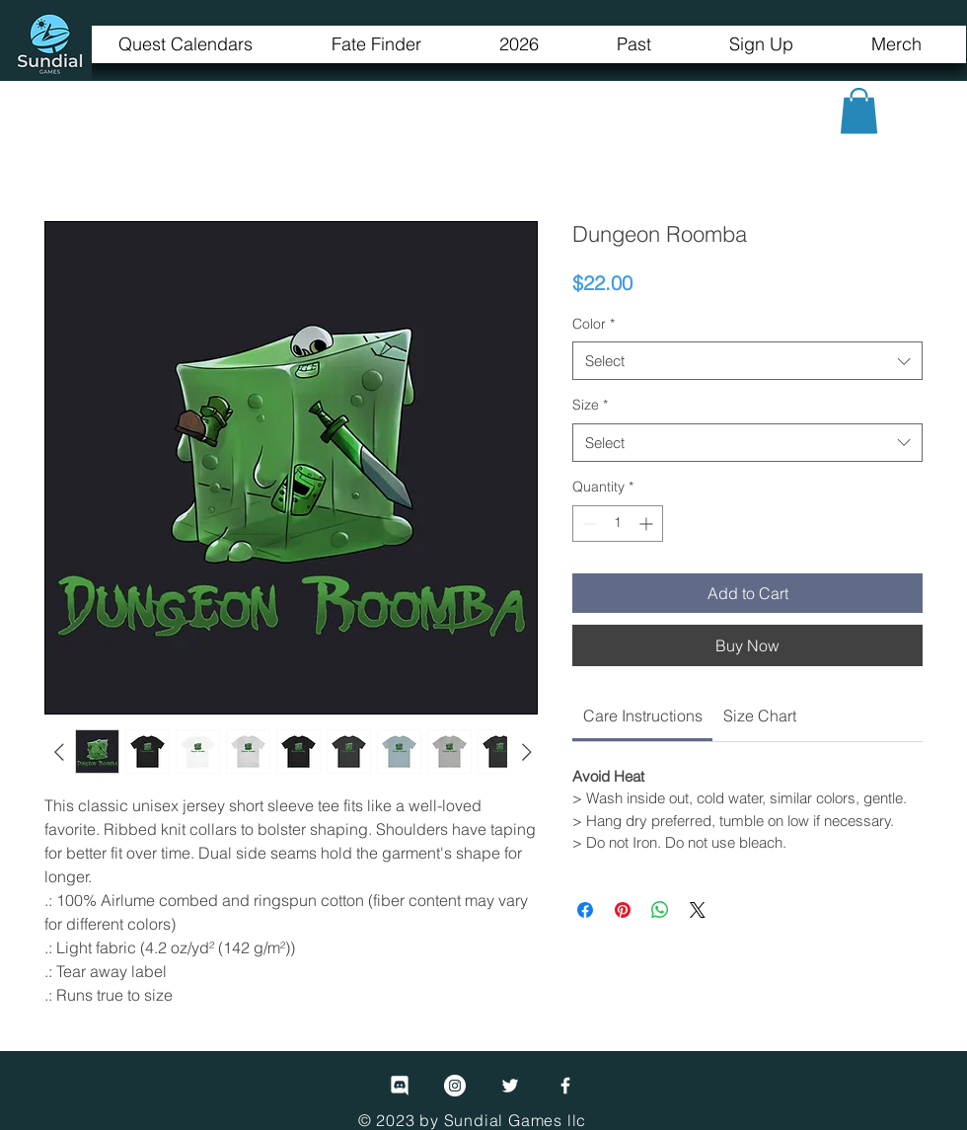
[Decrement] (587, 523)
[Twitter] (510, 1085)
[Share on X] (697, 910)
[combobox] (747, 360)
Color (593, 324)
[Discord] (399, 1085)
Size (590, 405)
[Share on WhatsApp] (660, 910)
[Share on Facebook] (585, 910)
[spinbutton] (617, 523)
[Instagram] (455, 1085)
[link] (643, 715)
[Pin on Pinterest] (622, 910)
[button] (859, 111)
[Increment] (647, 523)
